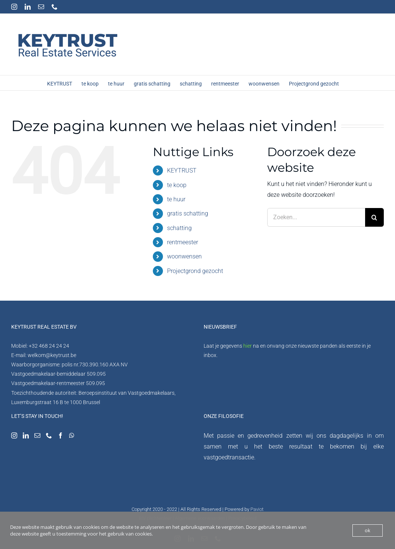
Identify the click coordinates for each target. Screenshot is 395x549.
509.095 (96, 374)
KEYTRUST (182, 170)
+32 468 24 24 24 (49, 346)
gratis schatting (187, 213)
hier (247, 346)
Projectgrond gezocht (195, 270)
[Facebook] (61, 435)
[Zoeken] (374, 217)
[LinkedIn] (26, 435)
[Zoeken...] (316, 217)
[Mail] (37, 435)
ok (367, 530)
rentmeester (182, 242)
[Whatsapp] (71, 435)
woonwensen (184, 256)
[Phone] (49, 435)
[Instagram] (14, 435)
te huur (176, 199)
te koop (176, 185)
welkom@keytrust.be (52, 355)
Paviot (256, 509)
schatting (179, 228)
